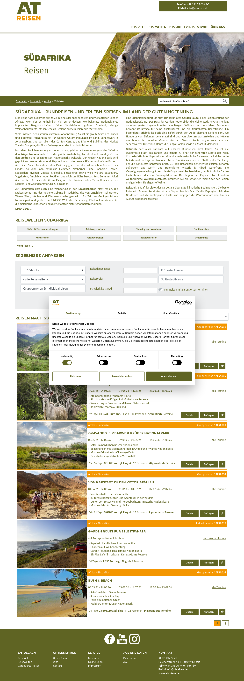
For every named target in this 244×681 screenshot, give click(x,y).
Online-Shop (95, 662)
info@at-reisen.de (197, 8)
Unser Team (60, 658)
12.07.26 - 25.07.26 (160, 587)
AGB (125, 662)
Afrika (47, 101)
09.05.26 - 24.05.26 (130, 440)
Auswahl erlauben (122, 376)
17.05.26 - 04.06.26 (99, 391)
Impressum (94, 665)
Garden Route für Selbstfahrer (117, 531)
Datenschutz (130, 658)
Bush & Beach (100, 580)
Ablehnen (75, 376)
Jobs (55, 662)
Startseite (21, 101)
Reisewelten (157, 27)
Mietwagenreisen (95, 229)
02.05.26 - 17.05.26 (99, 440)
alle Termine (219, 341)
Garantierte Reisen (29, 665)
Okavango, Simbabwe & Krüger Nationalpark (128, 433)
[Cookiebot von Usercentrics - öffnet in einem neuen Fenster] (177, 302)
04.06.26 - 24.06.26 (99, 489)
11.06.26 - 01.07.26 (130, 489)
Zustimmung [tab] (73, 313)
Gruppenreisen (95, 237)
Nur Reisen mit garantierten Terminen (186, 289)
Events (189, 27)
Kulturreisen (42, 237)
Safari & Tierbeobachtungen (42, 229)
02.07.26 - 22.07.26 (160, 489)
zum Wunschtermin (214, 538)
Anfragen (209, 366)
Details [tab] (122, 313)
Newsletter (94, 658)
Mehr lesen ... (23, 209)
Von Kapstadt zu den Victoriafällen (121, 482)
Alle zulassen (169, 376)
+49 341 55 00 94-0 (198, 4)
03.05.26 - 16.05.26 (99, 587)
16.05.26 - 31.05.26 (160, 440)
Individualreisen (148, 237)
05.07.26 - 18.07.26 (130, 587)
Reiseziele (138, 27)
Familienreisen (201, 229)
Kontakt (57, 665)
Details (189, 415)
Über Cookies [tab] (171, 313)
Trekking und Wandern (148, 229)
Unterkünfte (201, 237)
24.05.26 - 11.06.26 (130, 391)
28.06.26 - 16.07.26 (160, 391)
